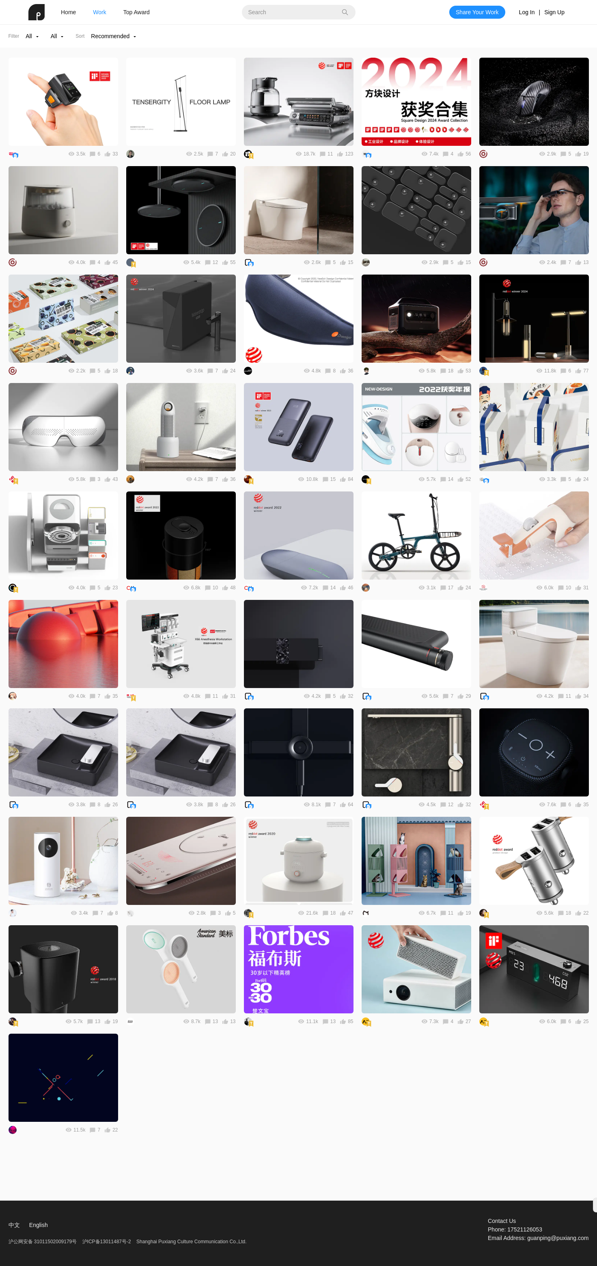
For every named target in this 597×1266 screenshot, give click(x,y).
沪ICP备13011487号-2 (106, 1241)
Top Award (136, 12)
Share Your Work (477, 12)
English (38, 1225)
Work (99, 12)
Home (68, 12)
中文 (14, 1225)
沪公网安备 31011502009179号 (43, 1241)
